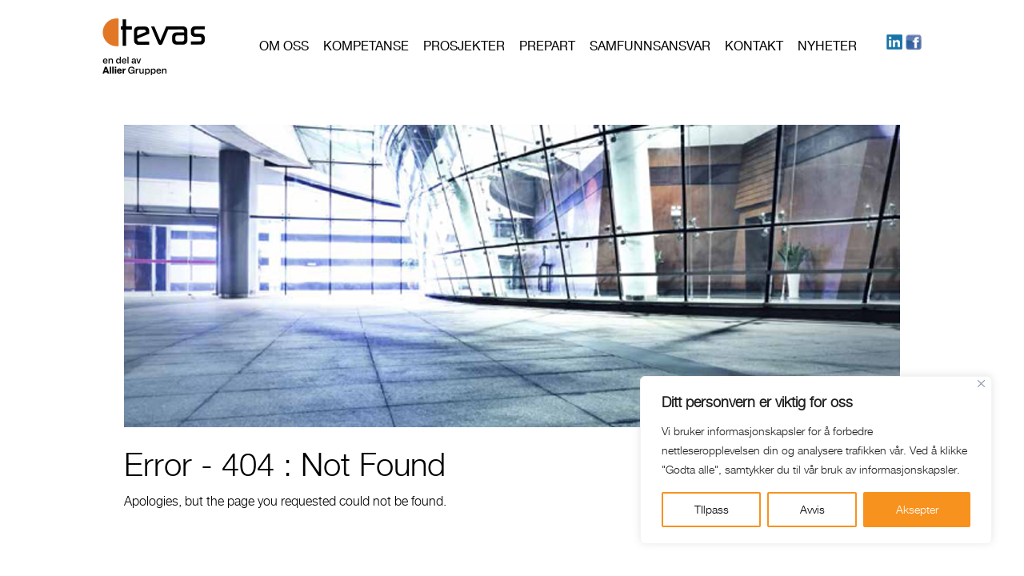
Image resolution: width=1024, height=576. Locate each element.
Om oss (284, 46)
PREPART (547, 46)
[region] (816, 460)
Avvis (812, 509)
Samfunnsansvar (650, 46)
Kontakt (754, 46)
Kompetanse (366, 46)
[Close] (981, 383)
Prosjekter (464, 46)
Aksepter (917, 509)
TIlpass (711, 509)
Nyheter (827, 46)
